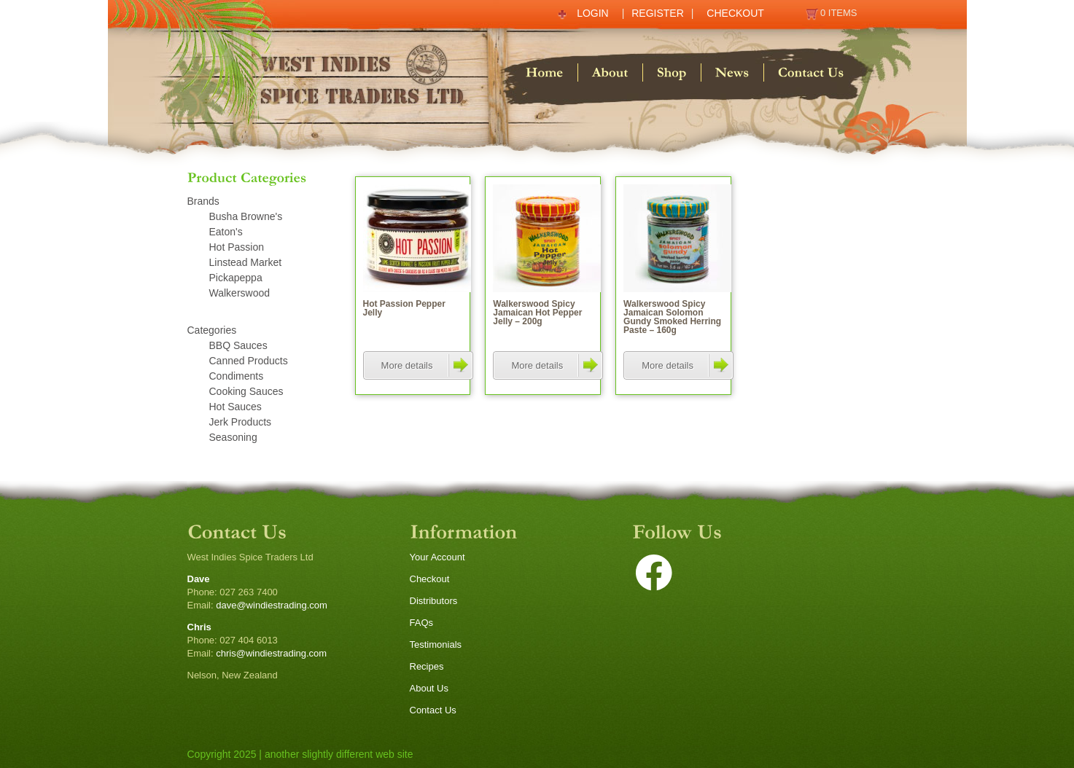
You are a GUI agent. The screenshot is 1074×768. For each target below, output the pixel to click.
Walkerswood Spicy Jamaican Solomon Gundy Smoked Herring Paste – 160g (672, 317)
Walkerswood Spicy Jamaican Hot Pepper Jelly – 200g (537, 312)
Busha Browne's (246, 216)
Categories (212, 330)
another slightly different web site (339, 754)
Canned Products (248, 361)
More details (427, 365)
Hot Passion (236, 247)
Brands (203, 201)
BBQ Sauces (238, 345)
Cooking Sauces (246, 391)
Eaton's (226, 232)
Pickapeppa (235, 277)
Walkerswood (240, 293)
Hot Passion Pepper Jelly (404, 308)
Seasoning (233, 437)
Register (657, 13)
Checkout (735, 13)
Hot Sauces (235, 406)
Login (593, 13)
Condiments (236, 376)
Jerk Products (240, 422)
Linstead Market (245, 262)
